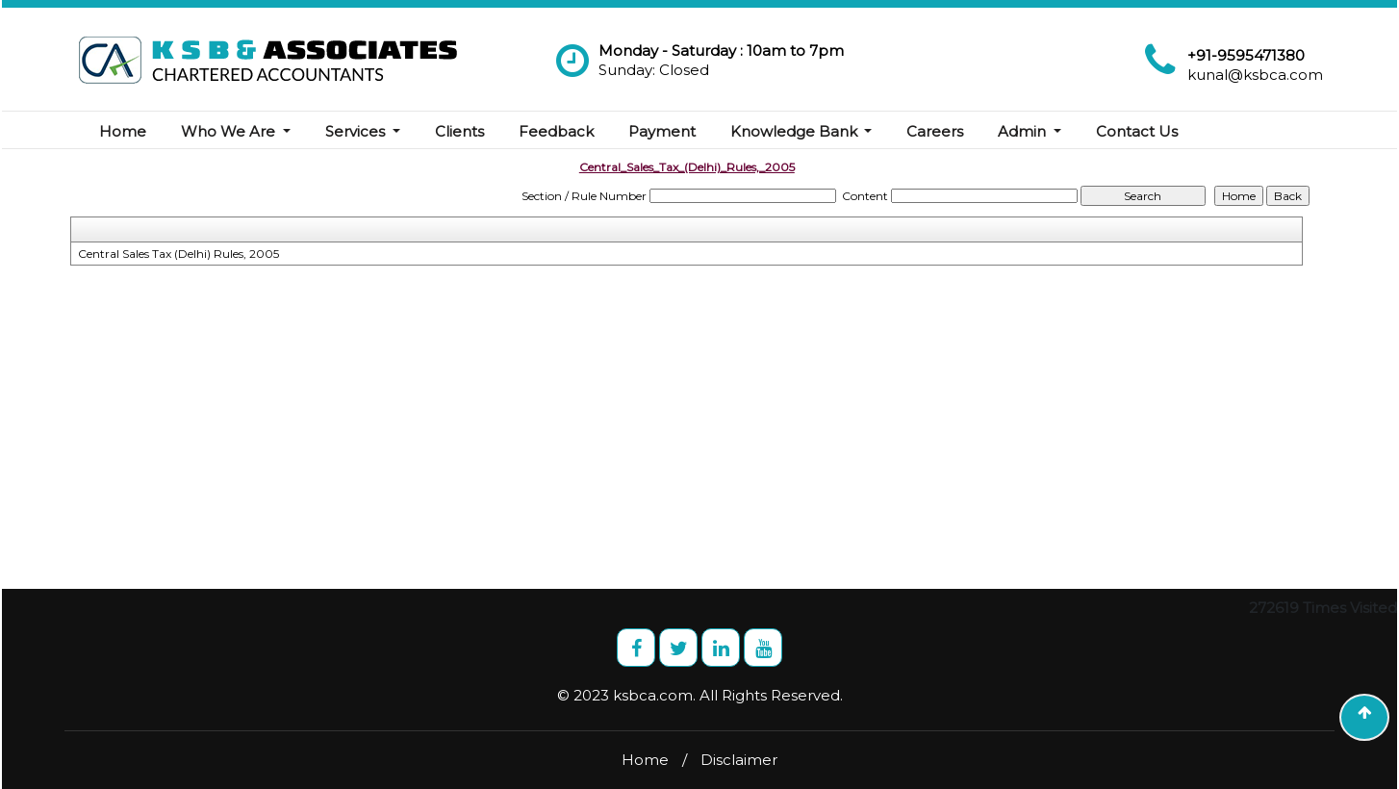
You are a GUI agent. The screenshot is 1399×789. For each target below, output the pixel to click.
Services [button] (357, 131)
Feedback (556, 131)
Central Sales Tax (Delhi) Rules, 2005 (178, 253)
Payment (662, 131)
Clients (459, 131)
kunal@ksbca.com (1255, 74)
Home (122, 131)
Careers (934, 131)
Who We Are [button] (230, 131)
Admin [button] (1024, 131)
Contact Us (1137, 131)
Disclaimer (738, 760)
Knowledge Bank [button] (795, 131)
